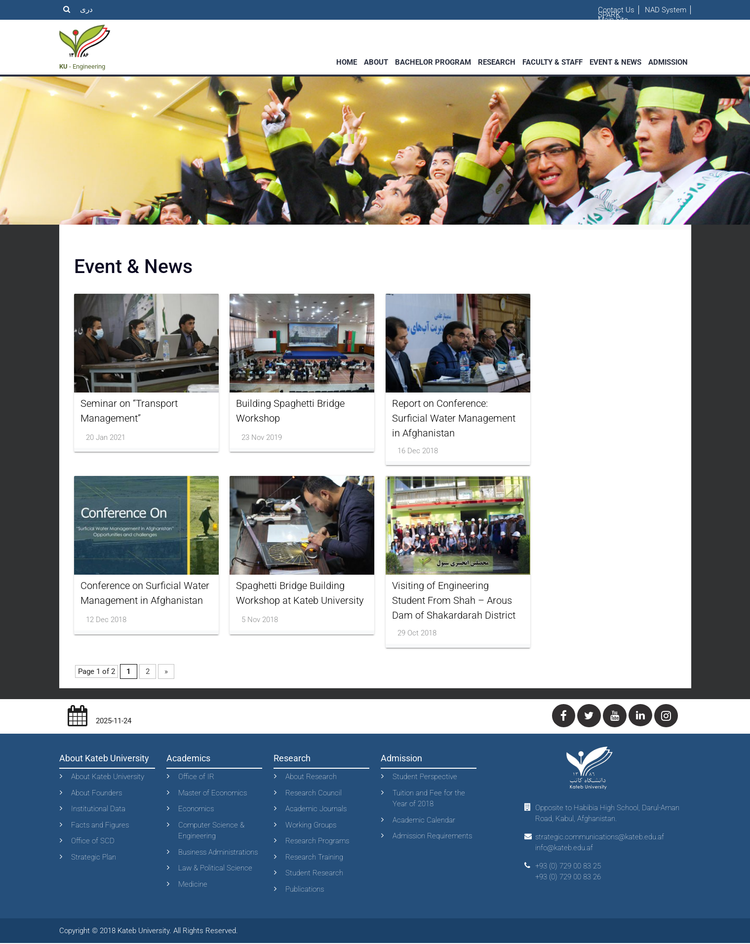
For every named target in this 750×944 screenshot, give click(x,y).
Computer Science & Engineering (211, 831)
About (376, 62)
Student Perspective (425, 777)
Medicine (192, 884)
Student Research (314, 873)
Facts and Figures (100, 825)
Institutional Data (98, 809)
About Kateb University (107, 777)
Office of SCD (93, 841)
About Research (311, 777)
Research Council (313, 793)
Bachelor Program (433, 62)
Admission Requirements (432, 836)
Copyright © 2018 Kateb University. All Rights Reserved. (148, 931)
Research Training (314, 857)
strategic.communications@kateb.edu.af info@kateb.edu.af (599, 843)
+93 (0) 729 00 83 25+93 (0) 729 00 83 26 (568, 872)
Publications (304, 889)
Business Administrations (218, 852)
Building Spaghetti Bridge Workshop (290, 410)
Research (496, 62)
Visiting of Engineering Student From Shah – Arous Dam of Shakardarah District (453, 601)
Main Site (613, 19)
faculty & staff (552, 62)
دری (86, 9)
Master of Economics (212, 793)
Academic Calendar (424, 820)
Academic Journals (316, 809)
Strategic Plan (93, 857)
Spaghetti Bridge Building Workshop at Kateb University (300, 593)
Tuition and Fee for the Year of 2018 (429, 799)
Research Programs (317, 841)
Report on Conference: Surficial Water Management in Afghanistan (453, 418)
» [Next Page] (166, 672)
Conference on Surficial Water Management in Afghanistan (144, 593)
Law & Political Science (215, 869)
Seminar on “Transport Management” (129, 410)
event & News (615, 62)
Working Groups (310, 825)
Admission (668, 62)
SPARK (609, 14)
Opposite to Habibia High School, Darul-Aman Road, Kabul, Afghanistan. (607, 814)
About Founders (96, 793)
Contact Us (616, 9)
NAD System (665, 9)
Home (346, 62)
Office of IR (196, 777)
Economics (196, 809)
